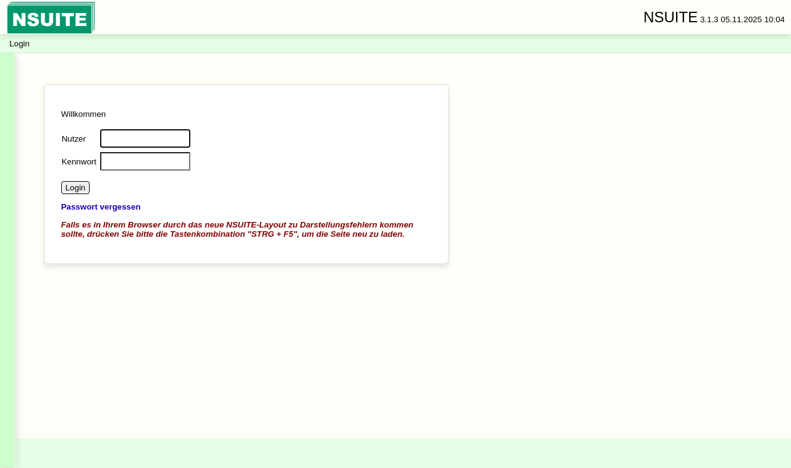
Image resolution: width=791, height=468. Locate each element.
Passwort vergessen (101, 206)
